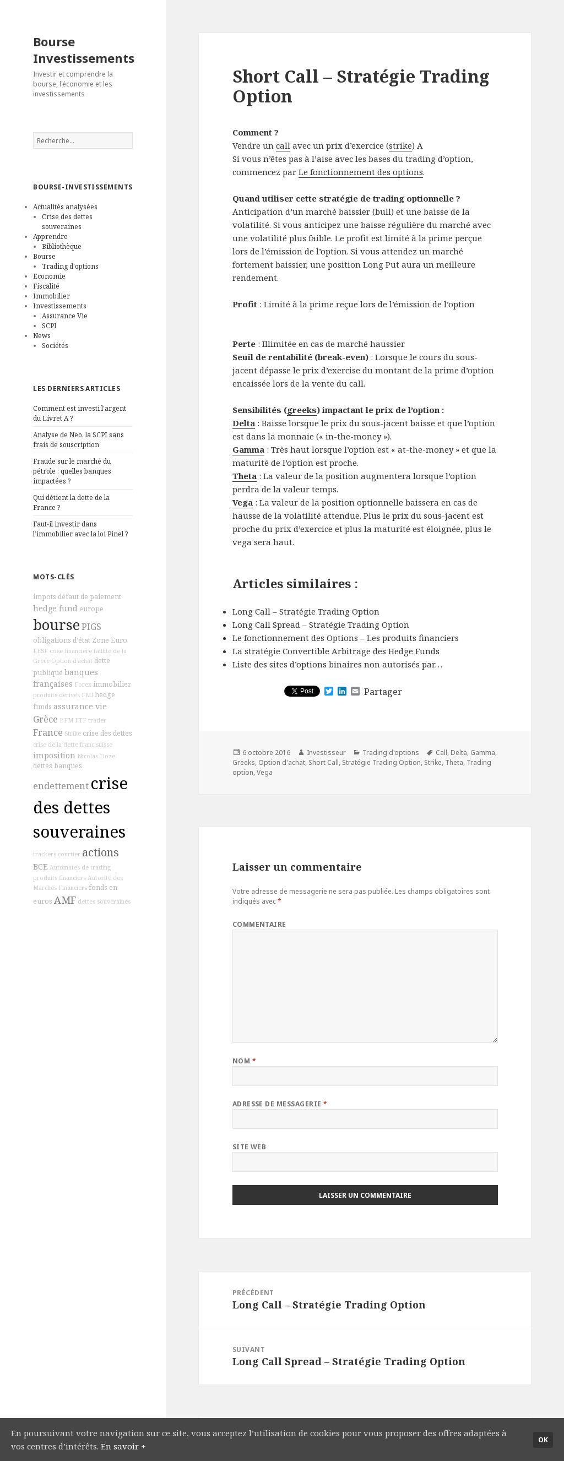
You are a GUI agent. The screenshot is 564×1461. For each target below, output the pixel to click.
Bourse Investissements (83, 49)
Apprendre (50, 236)
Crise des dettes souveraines (67, 221)
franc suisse (96, 744)
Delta (243, 422)
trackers (44, 854)
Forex (82, 684)
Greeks (243, 762)
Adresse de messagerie (280, 1104)
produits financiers (59, 878)
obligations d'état (61, 640)
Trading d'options (70, 266)
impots (44, 596)
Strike (72, 733)
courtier (69, 854)
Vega (242, 502)
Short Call (323, 762)
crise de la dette (55, 744)
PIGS (91, 627)
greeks (302, 409)
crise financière (71, 651)
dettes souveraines (104, 901)
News (42, 335)
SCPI (49, 325)
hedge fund (55, 608)
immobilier (112, 684)
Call (441, 752)
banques (68, 765)
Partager (383, 691)
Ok (543, 1439)
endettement (61, 786)
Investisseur (326, 752)
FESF (40, 651)
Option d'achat (72, 661)
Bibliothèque (62, 246)
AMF (65, 899)
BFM (66, 720)
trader (97, 720)
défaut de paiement (89, 596)
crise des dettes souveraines (80, 807)
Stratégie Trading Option (381, 762)
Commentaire (259, 924)
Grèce (45, 719)
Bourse (44, 256)
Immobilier (51, 296)
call (283, 145)
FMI (87, 695)
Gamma (248, 449)
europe (91, 608)
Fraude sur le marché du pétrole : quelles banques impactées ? (72, 471)
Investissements (59, 306)
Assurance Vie (65, 316)
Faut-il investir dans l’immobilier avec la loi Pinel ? (80, 529)
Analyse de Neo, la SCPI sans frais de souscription (78, 439)
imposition (54, 755)
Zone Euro (109, 640)
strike (400, 145)
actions (100, 852)
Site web (249, 1147)
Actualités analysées (65, 206)
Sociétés (55, 345)
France (48, 732)
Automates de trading (80, 867)
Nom (244, 1061)
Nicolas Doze (96, 756)
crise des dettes (107, 733)
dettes (42, 765)
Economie (49, 276)
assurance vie (80, 706)
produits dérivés (56, 695)
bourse (56, 624)
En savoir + (123, 1446)
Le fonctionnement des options (361, 171)
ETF (80, 720)
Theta (244, 475)
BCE (40, 866)
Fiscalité (46, 286)
